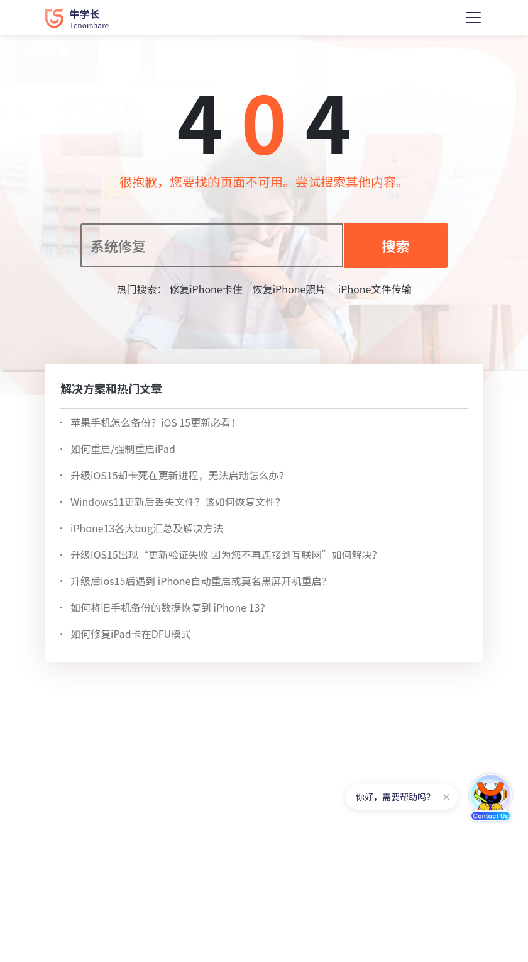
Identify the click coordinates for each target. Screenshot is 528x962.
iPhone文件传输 (373, 288)
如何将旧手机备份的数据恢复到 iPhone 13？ (170, 607)
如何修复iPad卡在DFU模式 (130, 633)
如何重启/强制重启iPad (122, 448)
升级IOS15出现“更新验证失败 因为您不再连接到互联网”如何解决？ (226, 554)
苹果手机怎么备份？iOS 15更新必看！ (155, 422)
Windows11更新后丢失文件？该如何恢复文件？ (177, 501)
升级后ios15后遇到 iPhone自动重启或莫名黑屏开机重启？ (200, 580)
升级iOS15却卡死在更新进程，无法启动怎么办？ (179, 475)
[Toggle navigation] (473, 17)
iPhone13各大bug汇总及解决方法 (146, 527)
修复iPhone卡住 (206, 288)
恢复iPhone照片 (289, 288)
